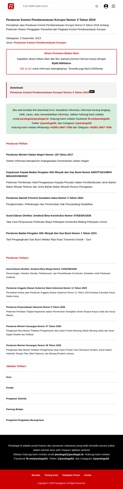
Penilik (9, 387)
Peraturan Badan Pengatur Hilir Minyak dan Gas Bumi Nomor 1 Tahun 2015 (51, 233)
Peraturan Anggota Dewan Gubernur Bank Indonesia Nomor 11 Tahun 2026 (46, 288)
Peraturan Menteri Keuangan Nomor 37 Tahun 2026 (33, 326)
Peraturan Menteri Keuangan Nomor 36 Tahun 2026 (33, 345)
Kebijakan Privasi (71, 475)
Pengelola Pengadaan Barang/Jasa (25, 420)
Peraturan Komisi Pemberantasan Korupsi (40, 42)
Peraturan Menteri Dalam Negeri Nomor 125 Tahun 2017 (39, 154)
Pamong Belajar (14, 409)
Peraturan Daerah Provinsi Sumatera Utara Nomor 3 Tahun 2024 (44, 198)
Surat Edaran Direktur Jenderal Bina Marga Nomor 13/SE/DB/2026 (41, 269)
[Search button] (96, 6)
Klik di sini (26, 68)
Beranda (36, 475)
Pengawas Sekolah (16, 398)
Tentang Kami (51, 475)
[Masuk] (106, 6)
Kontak (87, 475)
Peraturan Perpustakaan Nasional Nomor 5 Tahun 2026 (35, 307)
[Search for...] (56, 6)
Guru (9, 377)
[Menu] (113, 6)
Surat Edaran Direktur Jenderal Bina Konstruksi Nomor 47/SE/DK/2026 (48, 215)
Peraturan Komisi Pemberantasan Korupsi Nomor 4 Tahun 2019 (52, 92)
